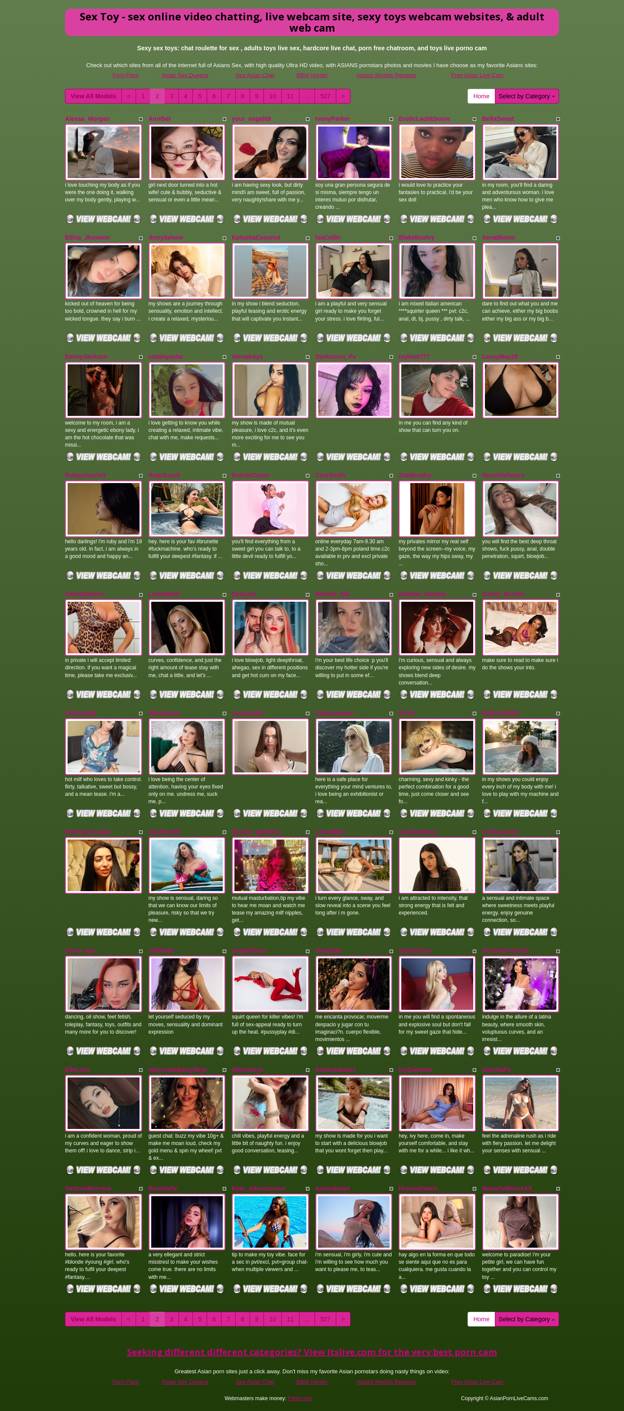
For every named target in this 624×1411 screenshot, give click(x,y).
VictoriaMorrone (88, 1188)
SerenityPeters (503, 475)
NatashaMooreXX (507, 1188)
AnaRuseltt (165, 831)
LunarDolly (247, 713)
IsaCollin (328, 237)
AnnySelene (166, 237)
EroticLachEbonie (424, 118)
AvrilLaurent (500, 831)
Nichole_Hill (332, 593)
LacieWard (164, 593)
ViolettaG (328, 950)
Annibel (160, 118)
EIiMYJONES (501, 713)
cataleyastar (166, 356)
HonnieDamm (418, 1188)
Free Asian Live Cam (477, 75)
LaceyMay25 (500, 356)
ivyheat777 (414, 356)
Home (481, 96)
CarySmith (330, 475)
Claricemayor (334, 713)
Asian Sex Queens (185, 75)
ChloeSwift (80, 713)
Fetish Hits (300, 1398)
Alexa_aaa (80, 950)
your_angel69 (251, 118)
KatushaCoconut (256, 237)
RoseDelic (163, 1188)
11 (290, 96)
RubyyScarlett (85, 475)
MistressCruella (87, 831)
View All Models (93, 96)
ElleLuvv (77, 1069)
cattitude (161, 950)
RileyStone (164, 713)
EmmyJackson (86, 356)
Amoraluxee (332, 1188)
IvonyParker (332, 118)
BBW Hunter (312, 75)
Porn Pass (126, 75)
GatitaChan (415, 950)
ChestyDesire (84, 593)
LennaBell (329, 831)
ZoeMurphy (415, 475)
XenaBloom (499, 237)
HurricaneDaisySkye (178, 1069)
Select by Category (527, 96)
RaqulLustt (164, 475)
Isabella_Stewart (422, 593)
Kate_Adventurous (259, 1188)
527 (325, 96)
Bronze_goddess (256, 831)
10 (272, 96)
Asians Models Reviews (386, 75)
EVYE (407, 713)
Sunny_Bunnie (503, 593)
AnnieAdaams (335, 1069)
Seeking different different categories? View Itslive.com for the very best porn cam (312, 1352)
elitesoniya (247, 1069)
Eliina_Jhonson (87, 237)
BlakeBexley (417, 237)
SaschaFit (496, 1069)
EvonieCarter (251, 475)
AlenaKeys (247, 356)
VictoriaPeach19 (505, 950)
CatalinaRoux (418, 831)
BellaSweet (498, 118)
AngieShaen (249, 950)
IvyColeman (416, 1069)
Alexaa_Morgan (87, 118)
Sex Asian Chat (255, 75)
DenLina (244, 593)
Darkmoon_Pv (335, 356)
